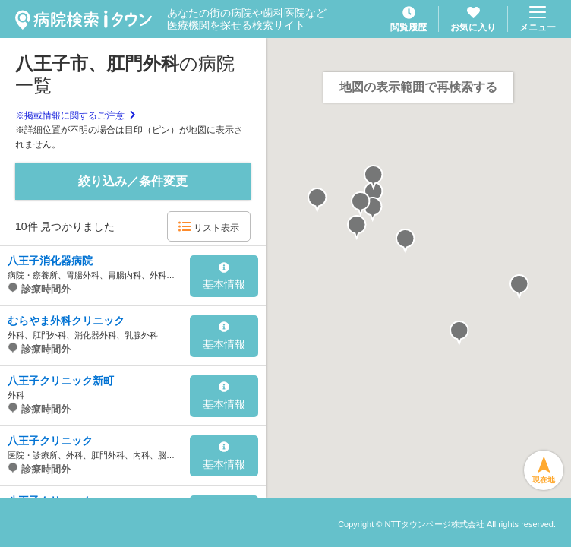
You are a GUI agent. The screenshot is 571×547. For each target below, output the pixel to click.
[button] (357, 228)
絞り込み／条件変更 (133, 181)
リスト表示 (208, 226)
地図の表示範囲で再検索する (418, 87)
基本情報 (224, 276)
